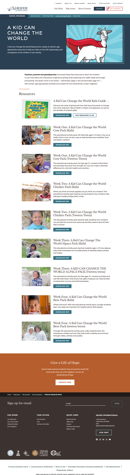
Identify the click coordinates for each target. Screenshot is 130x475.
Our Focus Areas (12, 422)
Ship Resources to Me (84, 115)
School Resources (35, 16)
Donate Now (65, 382)
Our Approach (11, 419)
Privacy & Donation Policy (18, 466)
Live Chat (103, 432)
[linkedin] (103, 439)
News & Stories (84, 9)
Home (9, 394)
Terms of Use (60, 466)
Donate (99, 9)
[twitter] (106, 439)
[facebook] (97, 439)
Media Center (79, 3)
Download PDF (62, 115)
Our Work (58, 9)
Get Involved (26, 394)
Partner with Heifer (43, 424)
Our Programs (11, 426)
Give (38, 422)
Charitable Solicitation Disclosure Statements (85, 466)
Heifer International (107, 415)
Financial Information (73, 426)
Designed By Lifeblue (65, 470)
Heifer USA (69, 422)
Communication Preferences (42, 466)
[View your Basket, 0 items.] (118, 3)
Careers (68, 424)
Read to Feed (76, 16)
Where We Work (12, 424)
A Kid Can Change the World (63, 16)
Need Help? (92, 3)
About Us (68, 3)
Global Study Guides (48, 16)
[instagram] (100, 439)
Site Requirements (113, 466)
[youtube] (110, 439)
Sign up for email (19, 403)
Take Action (70, 9)
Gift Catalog (114, 8)
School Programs (17, 16)
